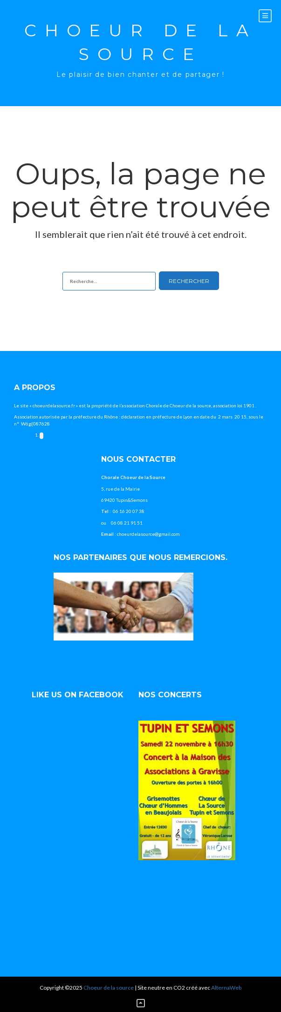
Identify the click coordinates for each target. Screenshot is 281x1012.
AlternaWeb (226, 987)
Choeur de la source (140, 42)
